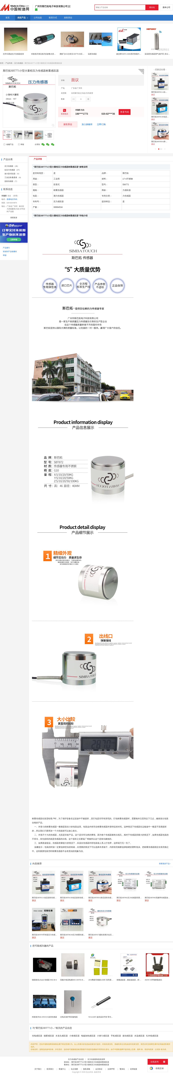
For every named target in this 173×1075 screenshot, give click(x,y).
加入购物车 (87, 124)
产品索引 (6, 248)
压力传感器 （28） (12, 166)
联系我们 (50, 1069)
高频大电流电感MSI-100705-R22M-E (74, 980)
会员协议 (98, 1069)
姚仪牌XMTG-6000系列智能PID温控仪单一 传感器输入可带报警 (140, 54)
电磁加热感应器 (88, 1036)
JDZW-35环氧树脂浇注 (153, 980)
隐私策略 (86, 1069)
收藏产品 (8, 144)
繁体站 (122, 1069)
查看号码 (124, 112)
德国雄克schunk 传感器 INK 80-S (44, 980)
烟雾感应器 (49, 1036)
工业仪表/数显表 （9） (13, 177)
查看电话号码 (12, 199)
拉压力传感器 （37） (13, 170)
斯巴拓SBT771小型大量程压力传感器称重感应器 (90, 1062)
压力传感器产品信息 (76, 1059)
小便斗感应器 (103, 1036)
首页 (1, 63)
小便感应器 (74, 1036)
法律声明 (111, 1069)
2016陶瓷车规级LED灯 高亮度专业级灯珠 (104, 980)
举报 (21, 144)
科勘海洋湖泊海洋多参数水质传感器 (45, 54)
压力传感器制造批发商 (96, 1059)
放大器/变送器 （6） (12, 174)
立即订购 (101, 124)
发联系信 (67, 124)
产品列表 (8, 63)
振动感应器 (128, 1036)
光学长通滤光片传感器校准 (13, 54)
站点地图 (74, 1069)
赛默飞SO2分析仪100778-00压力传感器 (74, 54)
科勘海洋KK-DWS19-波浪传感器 (44, 1017)
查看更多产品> (165, 864)
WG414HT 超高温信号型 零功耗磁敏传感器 (105, 1017)
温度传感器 (92, 54)
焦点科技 (89, 1072)
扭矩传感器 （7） (11, 181)
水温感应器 (139, 1036)
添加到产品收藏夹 (10, 251)
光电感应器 (37, 1036)
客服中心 (62, 1069)
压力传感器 (18, 63)
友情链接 (133, 1069)
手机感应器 (116, 1036)
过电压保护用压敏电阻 (69, 1017)
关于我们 (37, 1069)
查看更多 (13, 218)
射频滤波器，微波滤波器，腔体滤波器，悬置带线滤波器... (139, 980)
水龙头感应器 (62, 1036)
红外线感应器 (152, 1036)
